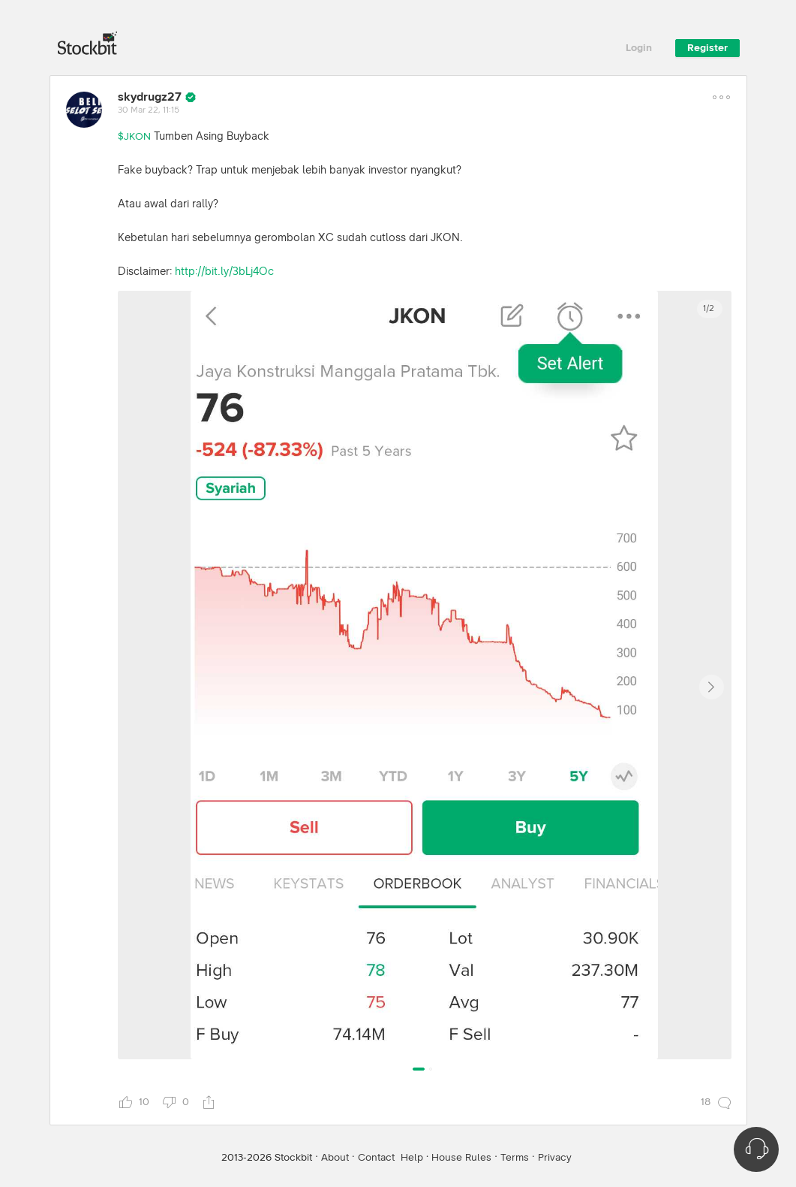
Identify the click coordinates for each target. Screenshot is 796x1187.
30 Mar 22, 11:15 (148, 110)
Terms (514, 1157)
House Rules (461, 1157)
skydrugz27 (150, 97)
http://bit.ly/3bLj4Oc (224, 271)
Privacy (555, 1157)
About (335, 1157)
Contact (376, 1157)
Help (412, 1157)
